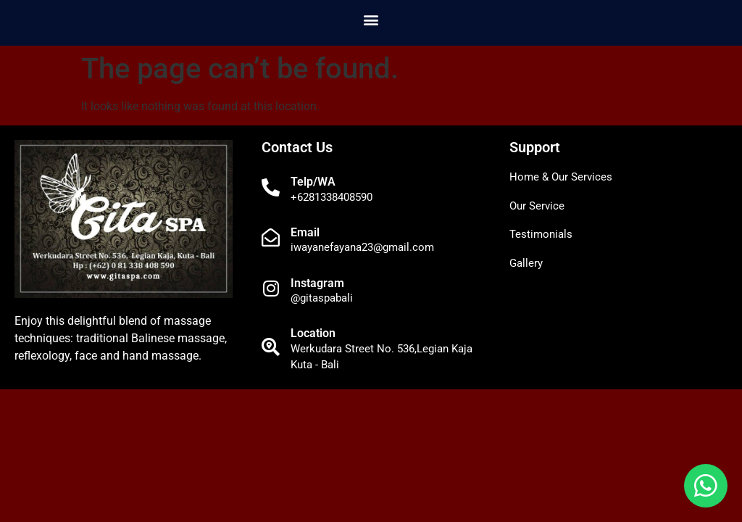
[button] (371, 19)
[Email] (271, 237)
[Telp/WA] (271, 187)
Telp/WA (313, 181)
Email (305, 232)
